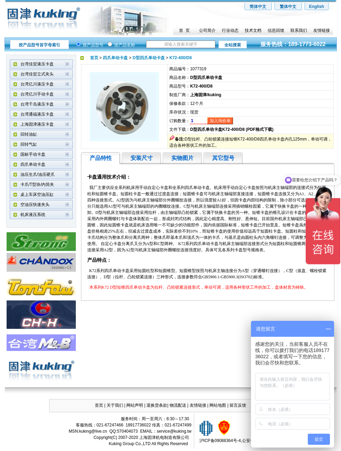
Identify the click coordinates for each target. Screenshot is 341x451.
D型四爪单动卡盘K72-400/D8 (217, 129)
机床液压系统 (32, 214)
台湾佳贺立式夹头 (37, 74)
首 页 (184, 30)
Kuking (115, 443)
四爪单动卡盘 (32, 164)
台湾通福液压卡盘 (37, 114)
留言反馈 (238, 405)
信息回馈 (276, 30)
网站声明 (134, 405)
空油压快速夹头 (35, 204)
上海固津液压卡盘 (37, 124)
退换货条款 (156, 405)
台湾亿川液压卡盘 (37, 84)
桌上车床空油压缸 (37, 194)
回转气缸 (28, 144)
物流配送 (178, 405)
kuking (85, 431)
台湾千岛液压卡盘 (37, 104)
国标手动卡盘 (32, 154)
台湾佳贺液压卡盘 (37, 64)
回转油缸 (28, 134)
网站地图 (218, 405)
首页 (99, 405)
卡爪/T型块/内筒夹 (37, 184)
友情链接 (321, 30)
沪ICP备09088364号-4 (220, 440)
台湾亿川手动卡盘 (37, 94)
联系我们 (298, 30)
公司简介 (207, 30)
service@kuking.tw (174, 431)
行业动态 (230, 30)
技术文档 (253, 30)
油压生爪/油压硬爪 (37, 174)
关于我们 (115, 405)
